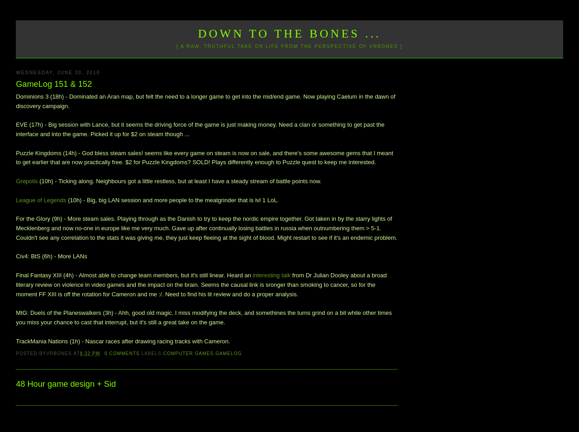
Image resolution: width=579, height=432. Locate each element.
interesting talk (272, 275)
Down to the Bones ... (289, 33)
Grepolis (27, 181)
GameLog (228, 353)
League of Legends (41, 200)
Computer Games (188, 353)
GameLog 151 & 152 (54, 84)
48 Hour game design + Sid (66, 384)
